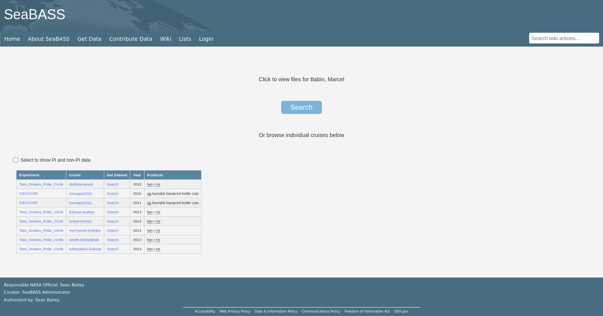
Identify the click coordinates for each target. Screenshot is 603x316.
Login (206, 39)
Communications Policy (321, 311)
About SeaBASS (49, 39)
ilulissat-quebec (82, 212)
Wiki (165, 39)
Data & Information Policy (276, 311)
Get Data (89, 39)
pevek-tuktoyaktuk (84, 239)
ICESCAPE (28, 193)
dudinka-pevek (81, 184)
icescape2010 (80, 193)
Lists (185, 39)
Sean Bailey (47, 300)
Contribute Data (130, 39)
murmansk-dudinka (85, 230)
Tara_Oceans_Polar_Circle (41, 184)
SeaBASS (34, 14)
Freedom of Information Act (367, 311)
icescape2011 (80, 203)
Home (12, 39)
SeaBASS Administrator (46, 292)
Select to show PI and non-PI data (51, 160)
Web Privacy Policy (235, 311)
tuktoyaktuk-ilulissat (85, 249)
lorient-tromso (80, 221)
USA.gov (401, 311)
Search (301, 107)
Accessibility (205, 311)
